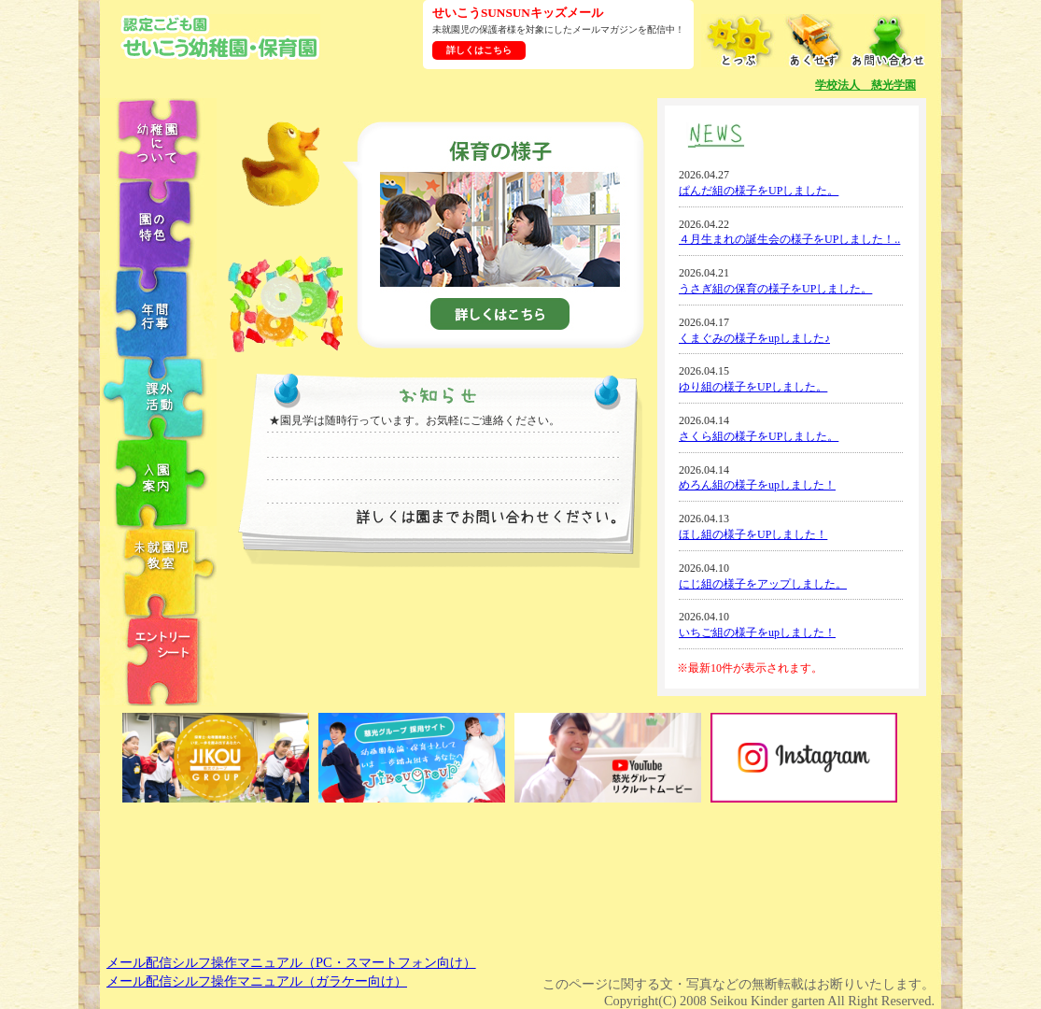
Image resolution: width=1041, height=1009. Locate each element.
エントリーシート (159, 660)
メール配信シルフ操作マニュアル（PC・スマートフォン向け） (291, 962)
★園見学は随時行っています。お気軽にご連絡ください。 (414, 420)
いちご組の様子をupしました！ (757, 632)
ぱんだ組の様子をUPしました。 (758, 190)
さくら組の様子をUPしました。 (758, 436)
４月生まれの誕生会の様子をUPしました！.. (789, 239)
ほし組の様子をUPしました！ (753, 534)
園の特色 (159, 224)
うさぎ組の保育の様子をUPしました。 (775, 288)
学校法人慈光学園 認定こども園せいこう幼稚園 (220, 37)
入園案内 (159, 481)
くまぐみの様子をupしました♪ (754, 338)
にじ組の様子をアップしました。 (763, 583)
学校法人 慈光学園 (865, 85)
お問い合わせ (888, 40)
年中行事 (159, 314)
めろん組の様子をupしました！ (757, 484)
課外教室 (159, 398)
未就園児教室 (159, 571)
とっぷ (738, 40)
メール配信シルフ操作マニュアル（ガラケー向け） (256, 980)
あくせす (813, 40)
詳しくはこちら (479, 50)
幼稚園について (159, 138)
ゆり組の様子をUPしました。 (753, 386)
